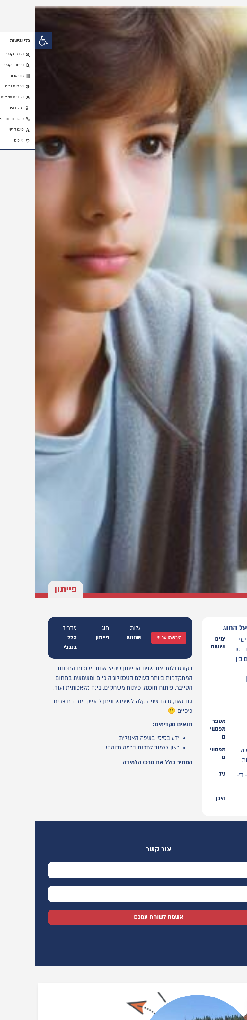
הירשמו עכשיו (133, 638)
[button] (8, 40)
